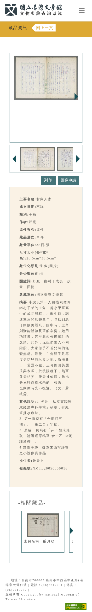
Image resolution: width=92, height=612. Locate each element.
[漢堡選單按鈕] (81, 10)
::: (1, 2)
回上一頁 (44, 28)
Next (76, 96)
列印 (48, 180)
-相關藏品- (32, 503)
